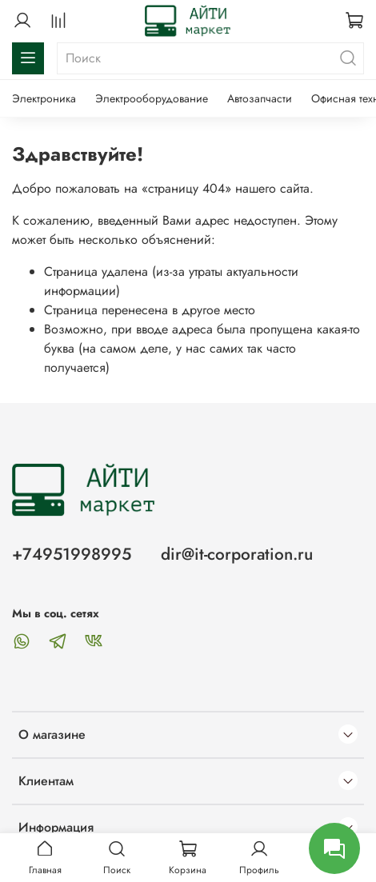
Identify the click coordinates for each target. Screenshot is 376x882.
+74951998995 (71, 554)
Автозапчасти (259, 98)
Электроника (44, 98)
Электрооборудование (151, 98)
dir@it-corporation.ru (237, 554)
